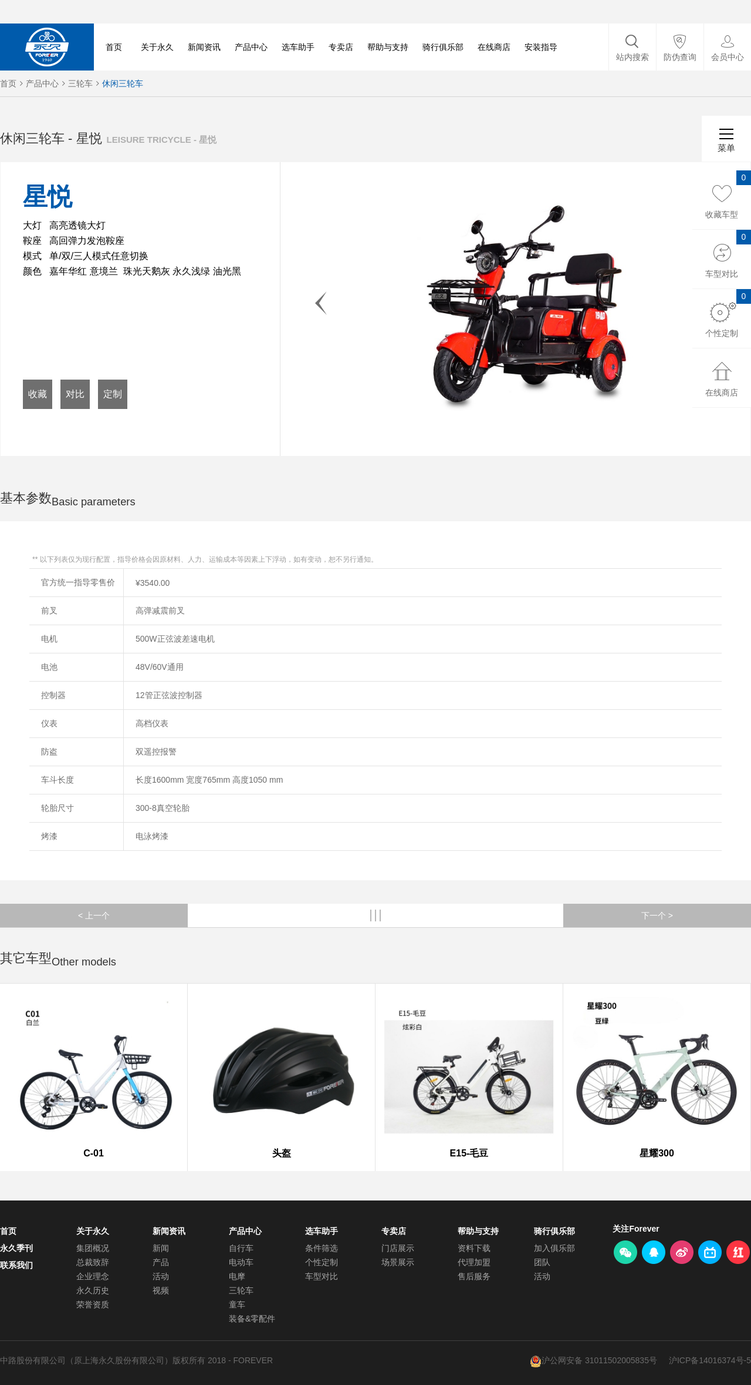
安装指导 (541, 47)
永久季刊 (16, 1248)
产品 (161, 1262)
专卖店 (341, 47)
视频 (161, 1290)
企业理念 (92, 1276)
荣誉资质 (92, 1304)
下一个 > (657, 915)
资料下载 (474, 1248)
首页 (114, 47)
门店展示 (397, 1248)
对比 (75, 394)
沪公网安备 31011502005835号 (599, 1360)
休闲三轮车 (122, 83)
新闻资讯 (204, 47)
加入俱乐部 (554, 1248)
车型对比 (321, 1276)
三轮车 (80, 83)
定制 (112, 394)
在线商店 (494, 47)
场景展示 (397, 1262)
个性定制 (321, 1262)
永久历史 (92, 1290)
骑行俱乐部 (443, 47)
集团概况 (92, 1248)
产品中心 (251, 47)
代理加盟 (474, 1262)
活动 (161, 1276)
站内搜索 (632, 57)
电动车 (241, 1262)
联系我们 (16, 1265)
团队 (542, 1262)
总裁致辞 (92, 1262)
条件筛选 (321, 1248)
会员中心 (727, 57)
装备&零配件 (252, 1318)
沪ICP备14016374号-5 (710, 1360)
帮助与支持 (387, 47)
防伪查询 (680, 57)
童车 (237, 1304)
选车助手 (298, 47)
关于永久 (157, 47)
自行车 (241, 1248)
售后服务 (474, 1276)
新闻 (161, 1248)
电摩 (237, 1276)
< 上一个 (94, 915)
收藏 (37, 394)
